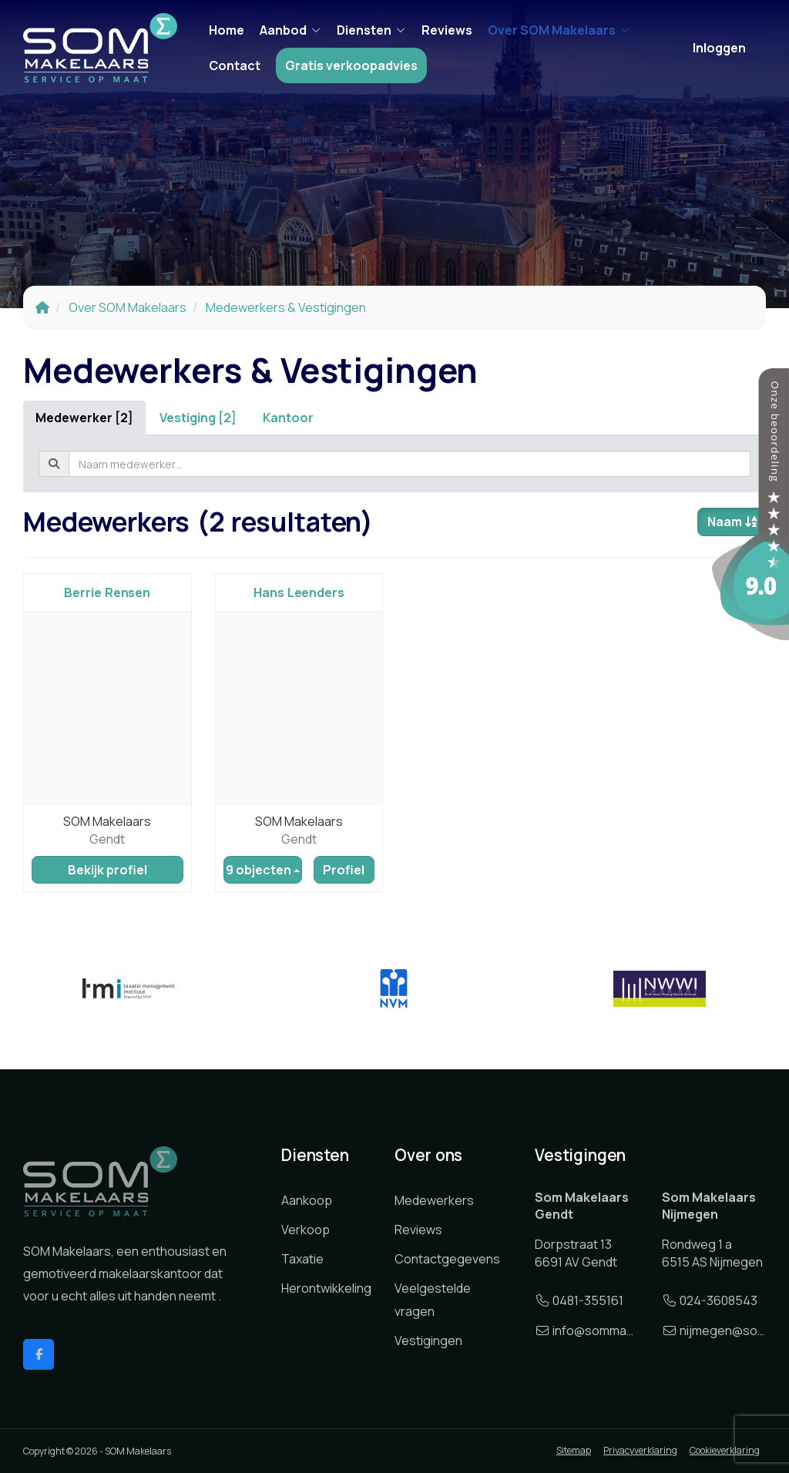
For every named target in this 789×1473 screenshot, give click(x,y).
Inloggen (719, 47)
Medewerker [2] (84, 417)
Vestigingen (428, 1340)
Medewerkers (434, 1200)
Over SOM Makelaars (559, 30)
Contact (234, 65)
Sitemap (573, 1450)
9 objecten (263, 869)
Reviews (446, 30)
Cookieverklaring (725, 1450)
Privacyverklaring (640, 1450)
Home (226, 30)
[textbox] (409, 464)
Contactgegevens (447, 1258)
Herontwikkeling (326, 1288)
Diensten (371, 30)
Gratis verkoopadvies (351, 65)
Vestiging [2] (198, 417)
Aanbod (290, 30)
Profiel (343, 869)
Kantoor (288, 417)
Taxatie (302, 1258)
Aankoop (306, 1200)
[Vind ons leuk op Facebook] (38, 1354)
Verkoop (305, 1229)
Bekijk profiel (107, 869)
